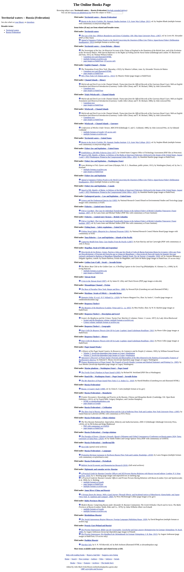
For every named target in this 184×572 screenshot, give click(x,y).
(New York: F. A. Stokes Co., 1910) (107, 381)
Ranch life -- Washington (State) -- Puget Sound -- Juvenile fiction (110, 376)
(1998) (93, 389)
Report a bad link (93, 555)
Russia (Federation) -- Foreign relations (100, 432)
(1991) (105, 231)
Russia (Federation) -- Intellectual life (99, 443)
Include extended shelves (117, 10)
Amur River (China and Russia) (97, 490)
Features (87, 563)
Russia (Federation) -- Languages (97, 451)
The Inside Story (107, 563)
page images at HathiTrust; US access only (99, 61)
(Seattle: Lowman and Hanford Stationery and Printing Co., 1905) (130, 362)
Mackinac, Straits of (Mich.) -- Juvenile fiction (103, 293)
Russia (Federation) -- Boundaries (98, 393)
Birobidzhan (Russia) (93, 515)
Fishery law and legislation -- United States (101, 148)
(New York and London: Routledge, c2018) (117, 455)
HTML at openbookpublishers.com (96, 401)
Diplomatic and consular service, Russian (100, 469)
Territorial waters (12, 30)
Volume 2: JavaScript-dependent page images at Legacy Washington (109, 355)
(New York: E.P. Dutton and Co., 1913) (98, 76)
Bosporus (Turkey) (92, 304)
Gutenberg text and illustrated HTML (97, 57)
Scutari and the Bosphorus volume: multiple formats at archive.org (108, 320)
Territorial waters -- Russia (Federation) (100, 17)
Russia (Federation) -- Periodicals (97, 461)
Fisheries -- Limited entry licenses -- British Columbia (106, 217)
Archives (95, 563)
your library (19, 22)
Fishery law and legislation (95, 176)
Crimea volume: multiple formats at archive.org (101, 322)
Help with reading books (75, 555)
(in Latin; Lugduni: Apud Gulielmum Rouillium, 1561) (117, 331)
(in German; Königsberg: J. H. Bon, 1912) (119, 534)
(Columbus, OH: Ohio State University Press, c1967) (121, 36)
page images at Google (92, 403)
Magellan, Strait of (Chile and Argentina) (101, 248)
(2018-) (104, 465)
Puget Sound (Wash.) (92, 347)
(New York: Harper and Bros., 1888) (103, 289)
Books (72, 563)
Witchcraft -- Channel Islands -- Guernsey (101, 124)
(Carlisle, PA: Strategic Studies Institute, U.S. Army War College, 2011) (115, 21)
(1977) (99, 153)
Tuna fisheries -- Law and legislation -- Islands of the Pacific (108, 237)
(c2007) (107, 242)
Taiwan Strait (89, 277)
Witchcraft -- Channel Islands (96, 109)
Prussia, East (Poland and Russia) (98, 526)
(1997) (93, 281)
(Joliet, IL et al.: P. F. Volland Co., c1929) (100, 297)
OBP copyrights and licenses (92, 569)
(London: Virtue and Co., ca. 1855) (106, 308)
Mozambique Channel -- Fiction (97, 285)
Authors (94, 559)
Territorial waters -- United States (98, 138)
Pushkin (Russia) (91, 540)
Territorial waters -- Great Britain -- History (102, 46)
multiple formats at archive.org (95, 59)
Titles (101, 559)
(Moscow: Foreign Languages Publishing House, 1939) (114, 519)
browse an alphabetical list (81, 13)
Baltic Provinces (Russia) (94, 501)
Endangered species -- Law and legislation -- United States (107, 196)
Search (74, 559)
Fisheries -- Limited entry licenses (97, 207)
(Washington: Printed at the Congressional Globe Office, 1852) (130, 156)
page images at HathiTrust (93, 73)
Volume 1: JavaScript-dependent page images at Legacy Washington (109, 353)
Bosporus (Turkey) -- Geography (97, 326)
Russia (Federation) (13, 32)
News (79, 563)
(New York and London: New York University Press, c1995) (130, 412)
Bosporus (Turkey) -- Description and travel (102, 314)
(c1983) (100, 372)
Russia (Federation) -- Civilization (98, 407)
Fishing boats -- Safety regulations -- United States (104, 227)
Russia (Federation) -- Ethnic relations (99, 418)
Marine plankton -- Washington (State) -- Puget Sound (106, 368)
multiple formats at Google (93, 482)
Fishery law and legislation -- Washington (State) (103, 161)
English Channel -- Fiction (95, 65)
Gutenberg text (89, 88)
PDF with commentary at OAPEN (96, 426)
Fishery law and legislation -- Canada (99, 186)
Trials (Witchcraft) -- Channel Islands (99, 95)
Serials (116, 559)
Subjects (109, 559)
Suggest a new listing (110, 555)
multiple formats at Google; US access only (99, 132)
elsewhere (30, 22)
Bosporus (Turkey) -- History (96, 337)
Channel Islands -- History (95, 80)
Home (67, 559)
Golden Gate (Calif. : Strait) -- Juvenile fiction (102, 262)
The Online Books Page (92, 4)
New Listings (84, 559)
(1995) (99, 200)
